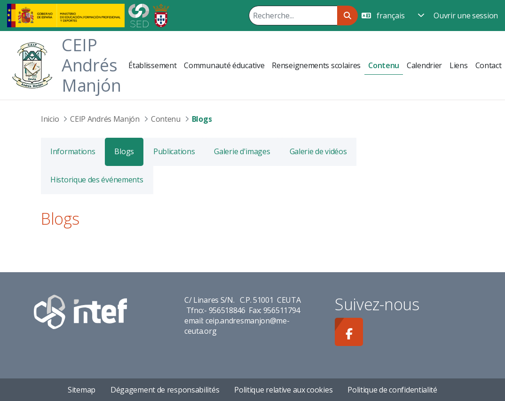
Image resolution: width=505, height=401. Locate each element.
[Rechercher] (293, 15)
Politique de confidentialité (392, 390)
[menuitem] (152, 65)
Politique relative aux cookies (283, 390)
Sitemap (81, 390)
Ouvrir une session (466, 15)
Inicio (50, 119)
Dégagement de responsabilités (164, 390)
